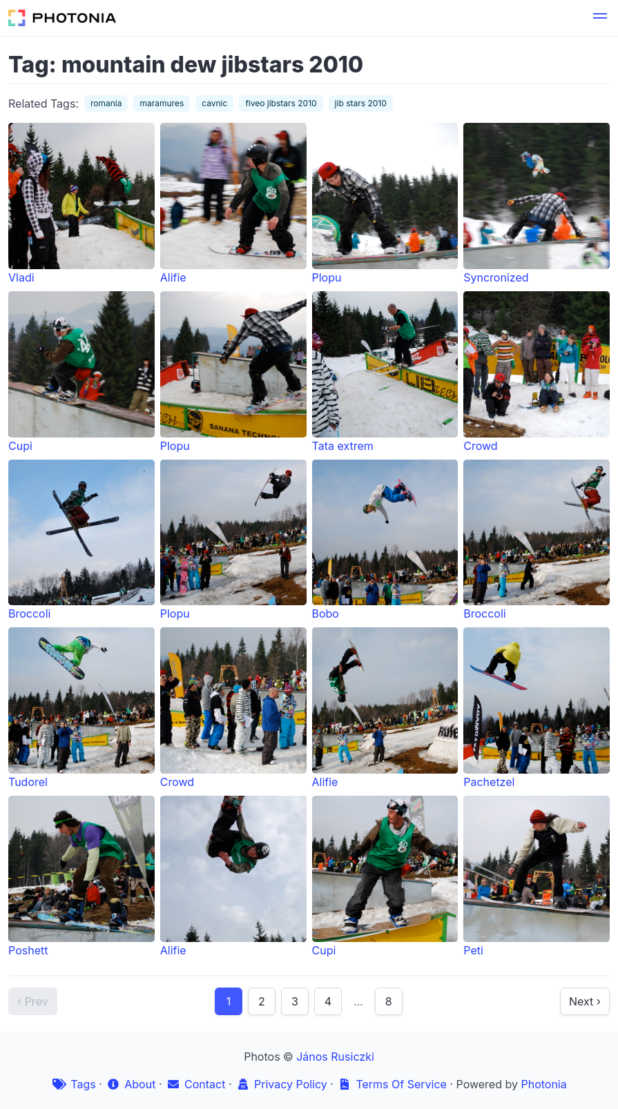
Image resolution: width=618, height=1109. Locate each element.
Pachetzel (536, 708)
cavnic (214, 103)
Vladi (81, 203)
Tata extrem (385, 372)
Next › (585, 1001)
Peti (536, 876)
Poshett (81, 876)
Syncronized (536, 203)
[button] (600, 18)
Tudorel (81, 708)
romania (106, 103)
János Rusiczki (335, 1056)
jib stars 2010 (361, 103)
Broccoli (81, 540)
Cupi (81, 372)
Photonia (543, 1084)
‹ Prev (32, 1001)
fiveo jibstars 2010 (280, 103)
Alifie (233, 203)
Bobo (385, 540)
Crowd (536, 372)
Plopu (385, 203)
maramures (161, 103)
